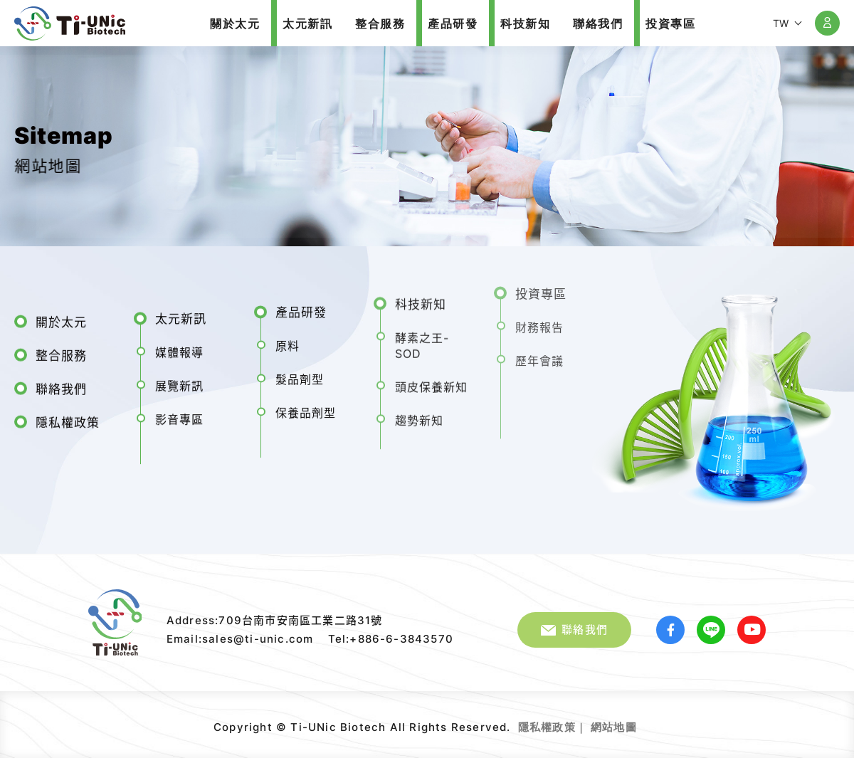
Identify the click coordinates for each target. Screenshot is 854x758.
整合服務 (61, 352)
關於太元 (61, 319)
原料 (287, 341)
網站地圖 (614, 727)
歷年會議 (539, 354)
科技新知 (420, 297)
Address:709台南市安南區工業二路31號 (275, 620)
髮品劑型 (299, 374)
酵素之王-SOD (422, 339)
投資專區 (540, 287)
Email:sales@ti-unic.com (240, 639)
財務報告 (539, 320)
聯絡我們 (61, 386)
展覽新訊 (179, 382)
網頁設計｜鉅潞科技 (638, 721)
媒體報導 (179, 349)
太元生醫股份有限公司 (69, 23)
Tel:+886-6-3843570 (391, 639)
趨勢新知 (419, 413)
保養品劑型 (305, 408)
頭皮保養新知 (431, 380)
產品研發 (301, 307)
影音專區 (179, 416)
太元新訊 (180, 315)
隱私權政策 (68, 419)
